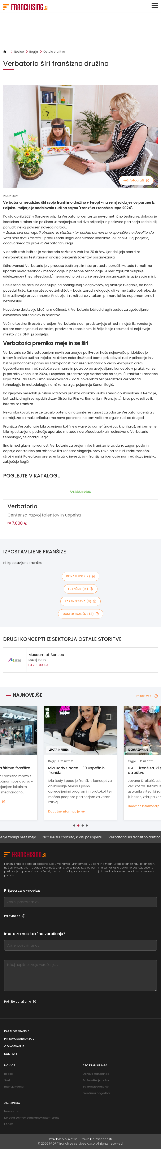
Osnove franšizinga (96, 1074)
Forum (8, 1124)
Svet (7, 1080)
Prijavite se (14, 916)
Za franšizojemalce (96, 1080)
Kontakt (10, 1054)
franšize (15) (80, 589)
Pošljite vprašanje (20, 1001)
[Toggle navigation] (155, 5)
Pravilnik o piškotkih (63, 1139)
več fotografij (136, 180)
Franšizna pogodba (96, 1093)
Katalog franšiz (16, 1031)
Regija (33, 52)
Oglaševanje (14, 1046)
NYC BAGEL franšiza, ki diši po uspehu (75, 837)
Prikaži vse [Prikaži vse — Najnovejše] (147, 696)
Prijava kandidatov (19, 1039)
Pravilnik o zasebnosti (96, 1139)
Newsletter (11, 1111)
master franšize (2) (80, 614)
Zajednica (12, 1103)
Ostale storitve (54, 52)
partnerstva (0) (80, 601)
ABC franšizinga (95, 1065)
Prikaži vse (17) (80, 576)
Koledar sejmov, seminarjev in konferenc (31, 1118)
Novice (19, 52)
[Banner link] (80, 31)
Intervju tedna (13, 1087)
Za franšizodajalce (96, 1087)
